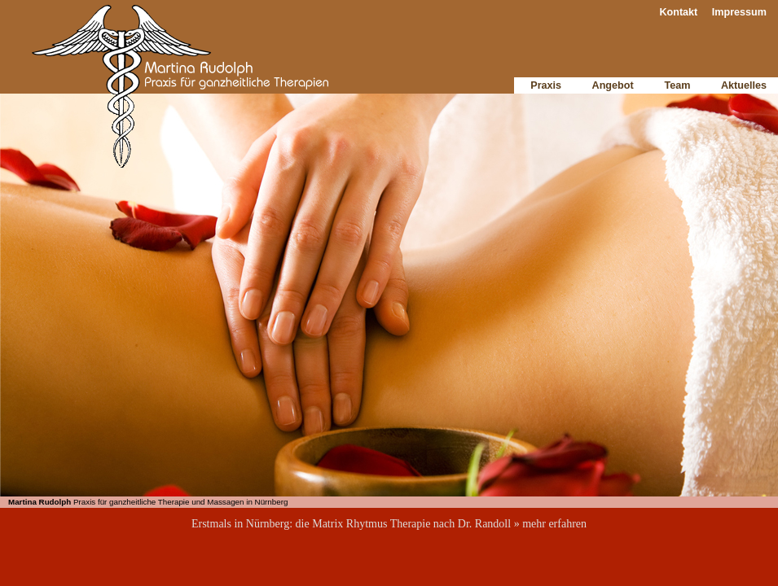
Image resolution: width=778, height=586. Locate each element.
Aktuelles (744, 85)
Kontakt (678, 12)
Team (678, 85)
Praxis (545, 85)
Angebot (613, 85)
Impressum (739, 12)
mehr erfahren (554, 524)
